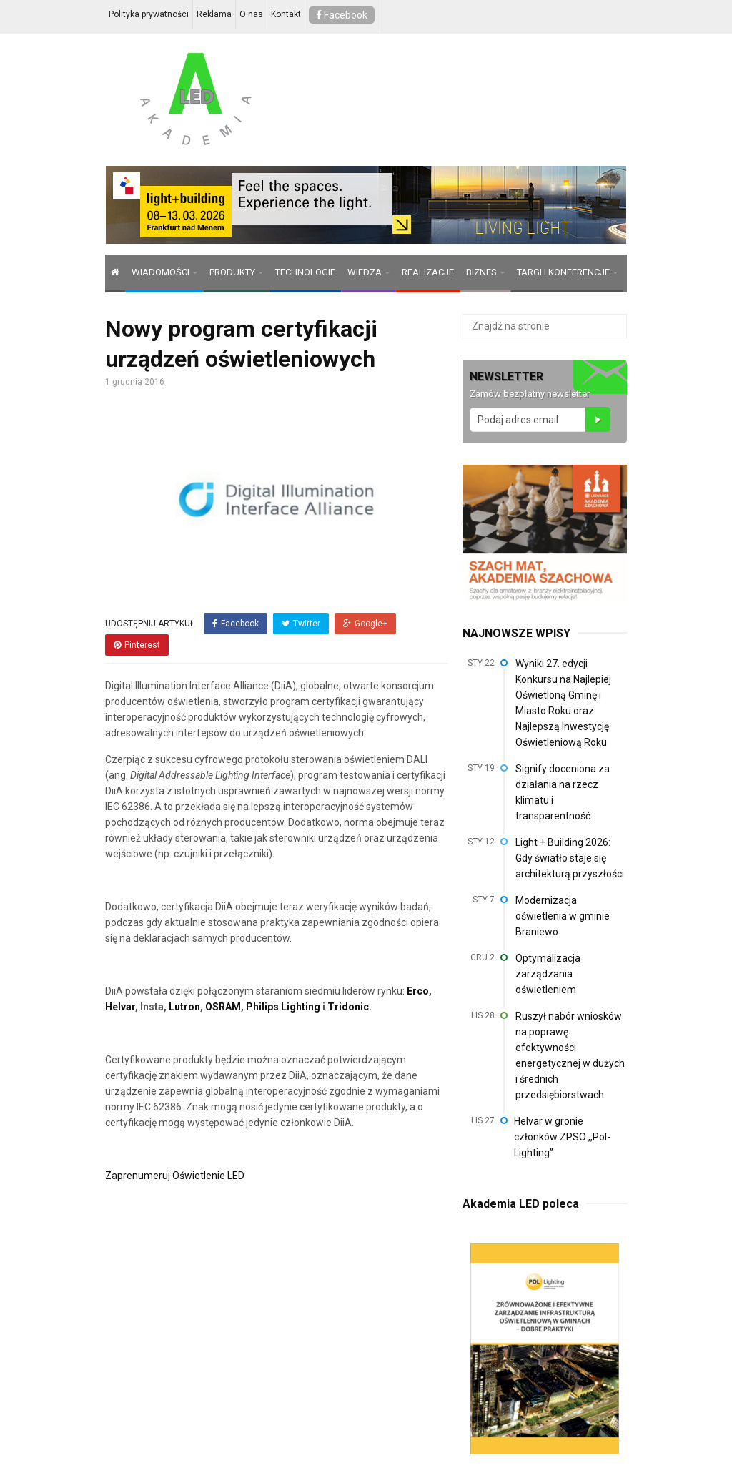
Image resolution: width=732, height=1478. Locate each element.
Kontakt (286, 14)
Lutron (183, 1007)
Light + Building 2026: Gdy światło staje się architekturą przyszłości (569, 858)
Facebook (341, 15)
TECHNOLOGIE (305, 272)
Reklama (214, 14)
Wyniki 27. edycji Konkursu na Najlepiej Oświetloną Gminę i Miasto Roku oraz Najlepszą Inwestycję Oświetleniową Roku (563, 703)
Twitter (301, 624)
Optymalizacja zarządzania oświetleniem (547, 973)
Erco (418, 991)
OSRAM (223, 1007)
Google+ (365, 624)
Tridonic (348, 1007)
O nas (251, 14)
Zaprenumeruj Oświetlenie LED (174, 1175)
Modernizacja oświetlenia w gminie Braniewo (562, 916)
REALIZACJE (428, 272)
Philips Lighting (283, 1007)
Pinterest (137, 645)
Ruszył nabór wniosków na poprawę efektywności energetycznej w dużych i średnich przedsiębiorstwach (570, 1055)
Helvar (120, 1007)
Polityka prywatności (149, 14)
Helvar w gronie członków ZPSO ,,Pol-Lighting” (562, 1136)
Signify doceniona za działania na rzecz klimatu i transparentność (562, 792)
